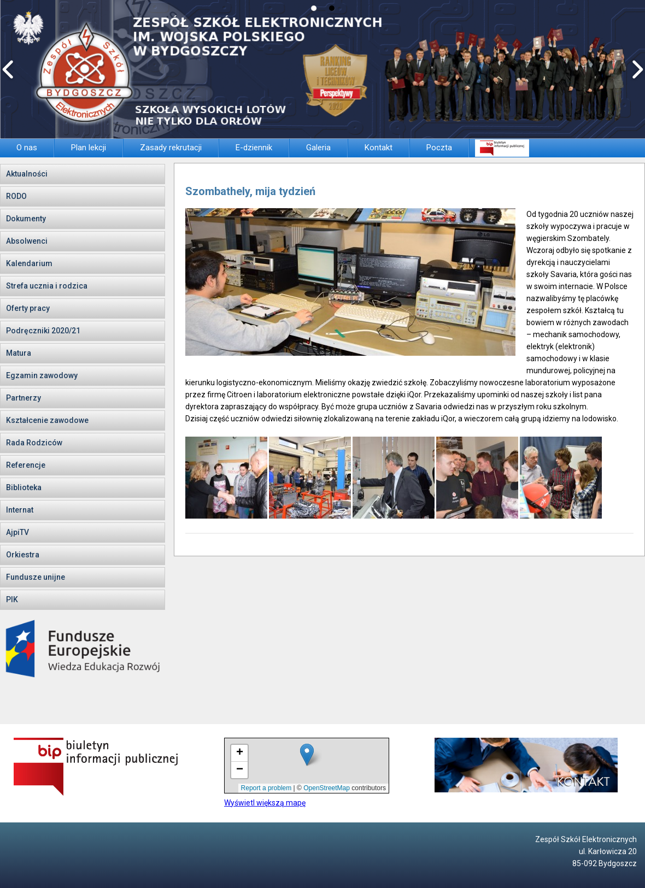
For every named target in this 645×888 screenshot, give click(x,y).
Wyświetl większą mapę (265, 802)
